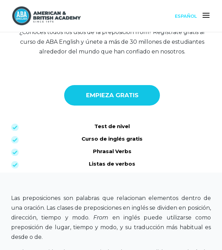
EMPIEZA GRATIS (112, 95)
